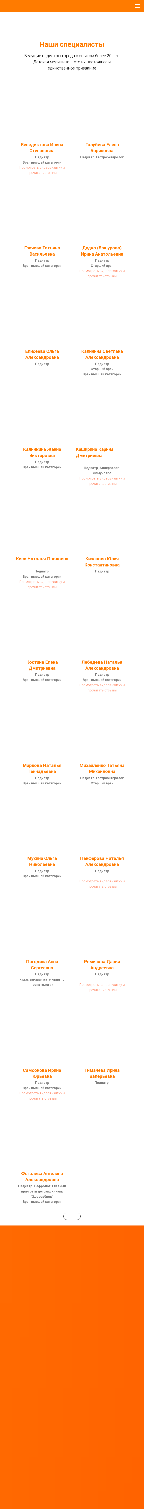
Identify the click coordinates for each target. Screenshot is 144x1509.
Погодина (36, 961)
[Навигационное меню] (137, 6)
